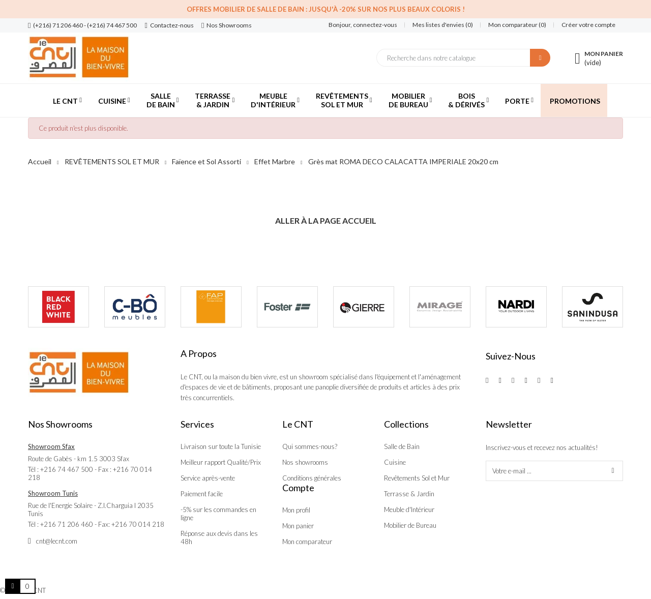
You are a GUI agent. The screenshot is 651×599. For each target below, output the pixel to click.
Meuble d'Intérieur (409, 509)
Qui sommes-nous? (309, 446)
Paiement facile (202, 494)
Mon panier (298, 526)
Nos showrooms (305, 462)
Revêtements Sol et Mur (417, 478)
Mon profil (296, 510)
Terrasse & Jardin (409, 494)
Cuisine (395, 462)
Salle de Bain (402, 446)
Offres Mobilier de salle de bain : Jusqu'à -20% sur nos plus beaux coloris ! (326, 9)
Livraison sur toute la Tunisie (221, 446)
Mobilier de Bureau (410, 525)
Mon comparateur (307, 541)
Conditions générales (311, 478)
